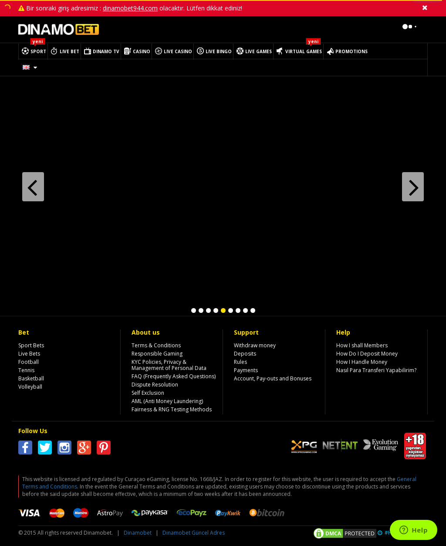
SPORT (38, 51)
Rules (240, 362)
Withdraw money (255, 345)
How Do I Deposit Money (367, 353)
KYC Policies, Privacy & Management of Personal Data (169, 365)
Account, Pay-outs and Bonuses (272, 378)
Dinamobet (138, 532)
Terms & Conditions (156, 345)
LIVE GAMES (258, 51)
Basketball (31, 378)
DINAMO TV (106, 51)
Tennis (26, 370)
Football (28, 362)
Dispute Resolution (155, 384)
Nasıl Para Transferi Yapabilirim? (376, 370)
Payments (246, 370)
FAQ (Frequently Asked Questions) (174, 376)
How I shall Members (362, 345)
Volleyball (30, 386)
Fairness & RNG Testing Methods (172, 409)
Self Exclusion (148, 393)
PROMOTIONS (351, 51)
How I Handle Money (361, 362)
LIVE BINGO (219, 51)
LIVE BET (69, 51)
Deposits (245, 353)
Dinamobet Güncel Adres (193, 532)
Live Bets (29, 353)
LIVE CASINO (178, 51)
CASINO (141, 51)
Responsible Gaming (157, 353)
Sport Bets (31, 345)
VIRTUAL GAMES (303, 51)
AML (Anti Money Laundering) (167, 401)
